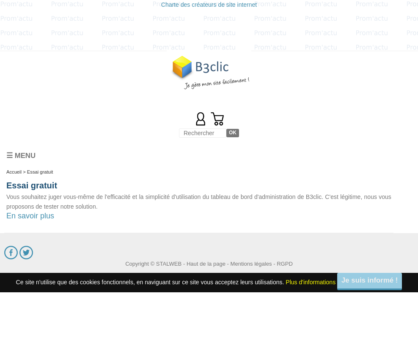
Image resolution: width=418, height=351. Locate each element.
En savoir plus (30, 216)
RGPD (285, 264)
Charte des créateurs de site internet (209, 4)
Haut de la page (206, 264)
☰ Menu (21, 156)
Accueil (14, 171)
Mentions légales (251, 264)
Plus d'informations (311, 282)
